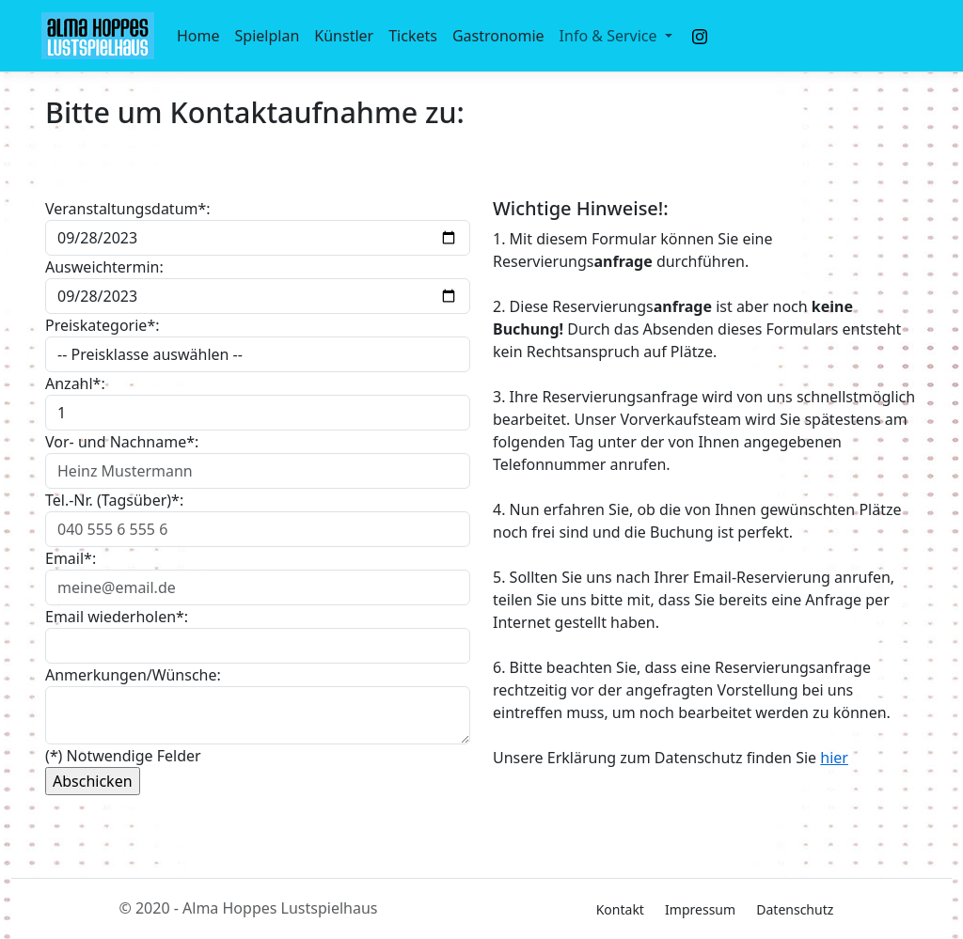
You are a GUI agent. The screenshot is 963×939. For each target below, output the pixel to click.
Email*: (70, 558)
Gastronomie (498, 35)
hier (834, 757)
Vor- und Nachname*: (121, 441)
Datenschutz (794, 909)
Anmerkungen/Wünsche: (133, 675)
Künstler (343, 35)
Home (198, 35)
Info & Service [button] (610, 35)
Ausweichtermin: (104, 267)
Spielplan (267, 35)
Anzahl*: (75, 383)
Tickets (412, 35)
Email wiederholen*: (116, 616)
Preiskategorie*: (102, 325)
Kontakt (620, 909)
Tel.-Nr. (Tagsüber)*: (114, 500)
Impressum (700, 909)
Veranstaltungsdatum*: (128, 208)
